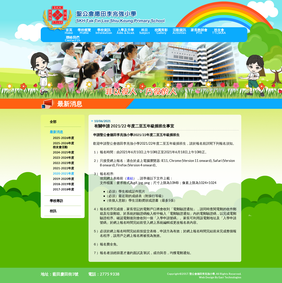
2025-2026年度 (63, 138)
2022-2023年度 (63, 163)
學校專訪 (56, 201)
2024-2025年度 (63, 152)
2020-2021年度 (63, 173)
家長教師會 (199, 31)
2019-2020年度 (63, 178)
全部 (53, 122)
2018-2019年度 (63, 184)
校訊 (53, 211)
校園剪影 (161, 31)
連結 (130, 178)
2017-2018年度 (63, 189)
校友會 (219, 31)
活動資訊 (179, 31)
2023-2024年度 (63, 157)
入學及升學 (126, 31)
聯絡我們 (72, 38)
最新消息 (56, 132)
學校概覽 (84, 31)
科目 (144, 31)
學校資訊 (104, 31)
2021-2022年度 (63, 168)
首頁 (69, 31)
